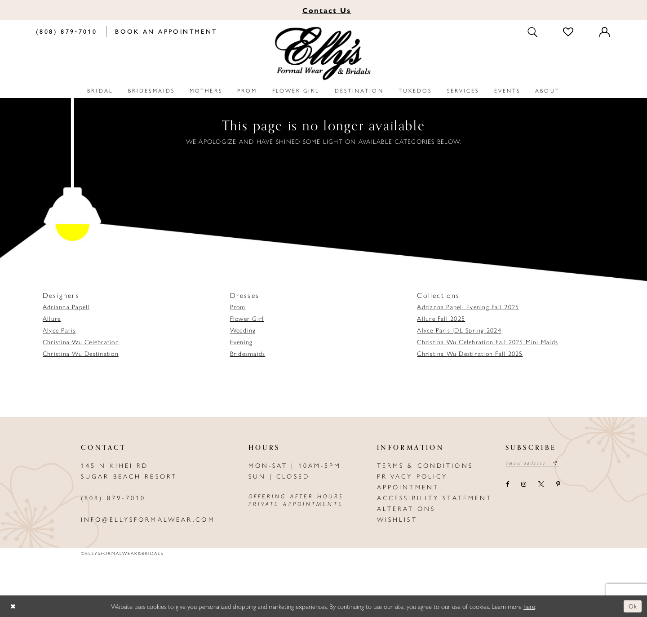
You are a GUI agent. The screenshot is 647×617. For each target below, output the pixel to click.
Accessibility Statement (434, 497)
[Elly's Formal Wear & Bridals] (323, 54)
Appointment (408, 486)
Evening (241, 341)
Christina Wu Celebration (81, 341)
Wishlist (397, 519)
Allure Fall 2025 (441, 318)
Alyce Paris (59, 329)
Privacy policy (412, 475)
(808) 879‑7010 (113, 497)
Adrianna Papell (66, 306)
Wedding (243, 329)
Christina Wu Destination (81, 353)
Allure (52, 318)
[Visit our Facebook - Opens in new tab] (507, 485)
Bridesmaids (248, 353)
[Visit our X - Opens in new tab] (541, 485)
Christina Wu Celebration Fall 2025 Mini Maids (487, 341)
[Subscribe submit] (561, 464)
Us (326, 10)
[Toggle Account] (605, 31)
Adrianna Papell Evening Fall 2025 (468, 306)
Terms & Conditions (425, 465)
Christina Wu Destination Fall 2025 (470, 353)
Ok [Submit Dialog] (632, 606)
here (529, 606)
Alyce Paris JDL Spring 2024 (459, 329)
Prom (238, 306)
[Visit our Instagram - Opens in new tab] (523, 485)
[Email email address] (534, 464)
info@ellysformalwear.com (148, 519)
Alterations (406, 508)
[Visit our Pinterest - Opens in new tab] (558, 485)
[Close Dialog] (13, 606)
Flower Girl (247, 318)
